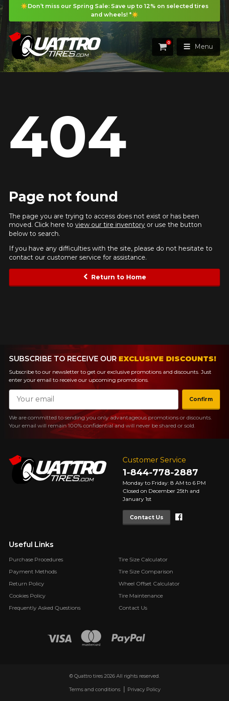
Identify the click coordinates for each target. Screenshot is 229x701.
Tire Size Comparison (146, 571)
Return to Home (118, 277)
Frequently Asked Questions (45, 607)
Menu (198, 47)
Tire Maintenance (141, 595)
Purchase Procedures (36, 559)
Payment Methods (33, 571)
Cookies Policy (27, 595)
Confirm (201, 399)
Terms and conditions (94, 689)
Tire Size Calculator (143, 559)
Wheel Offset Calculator (149, 583)
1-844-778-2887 (160, 472)
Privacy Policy (144, 689)
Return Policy (26, 583)
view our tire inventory (110, 225)
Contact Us (146, 516)
